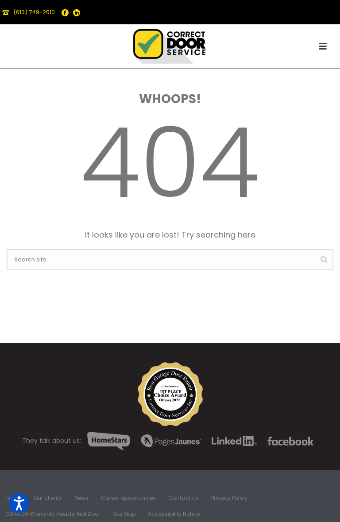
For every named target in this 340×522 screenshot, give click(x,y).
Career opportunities (128, 498)
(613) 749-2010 (34, 12)
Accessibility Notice (174, 514)
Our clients (48, 498)
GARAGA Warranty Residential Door (52, 514)
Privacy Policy (229, 498)
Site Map (123, 514)
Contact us (183, 498)
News (81, 498)
